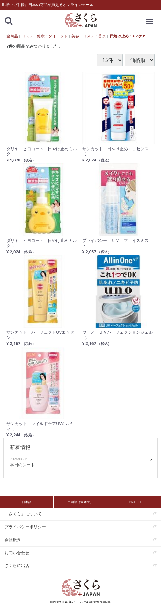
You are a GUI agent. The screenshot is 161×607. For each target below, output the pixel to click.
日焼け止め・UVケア (128, 36)
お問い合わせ (16, 553)
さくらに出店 (16, 565)
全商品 (12, 36)
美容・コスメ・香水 (88, 36)
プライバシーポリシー (25, 527)
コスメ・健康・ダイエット (45, 36)
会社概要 (12, 539)
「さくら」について (23, 514)
